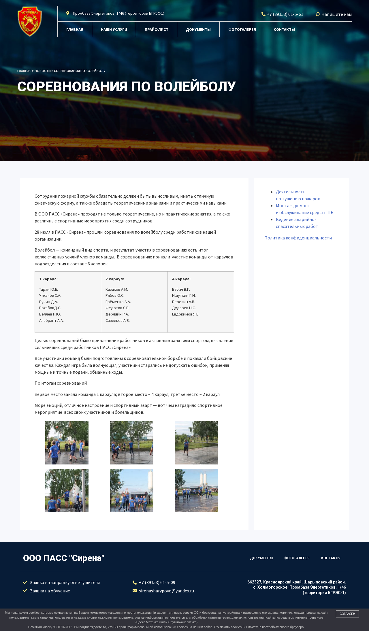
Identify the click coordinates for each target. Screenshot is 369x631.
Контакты (284, 29)
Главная (74, 29)
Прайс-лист (156, 29)
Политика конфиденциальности (298, 238)
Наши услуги (114, 29)
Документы (198, 29)
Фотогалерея (242, 29)
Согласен (347, 613)
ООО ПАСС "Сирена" (63, 558)
